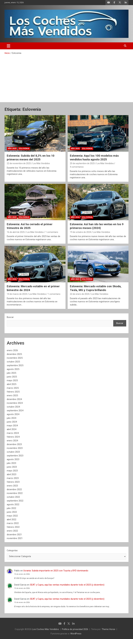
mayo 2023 (12, 470)
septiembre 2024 (15, 410)
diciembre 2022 (14, 489)
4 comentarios (77, 167)
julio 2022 (11, 508)
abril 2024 (11, 429)
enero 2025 (12, 395)
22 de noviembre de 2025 (19, 163)
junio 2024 (12, 421)
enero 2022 (12, 530)
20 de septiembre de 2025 (82, 163)
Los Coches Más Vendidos (45, 629)
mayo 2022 (12, 515)
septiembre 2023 (15, 455)
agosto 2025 (13, 369)
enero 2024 (12, 440)
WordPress (75, 633)
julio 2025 (11, 373)
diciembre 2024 (14, 399)
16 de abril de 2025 (16, 232)
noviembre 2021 (15, 538)
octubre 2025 (13, 361)
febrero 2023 (13, 482)
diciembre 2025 (14, 354)
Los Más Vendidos (41, 163)
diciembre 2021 (14, 534)
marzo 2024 (13, 433)
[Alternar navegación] (9, 45)
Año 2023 (75, 279)
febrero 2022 (13, 527)
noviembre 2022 (15, 493)
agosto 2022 (13, 504)
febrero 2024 (13, 436)
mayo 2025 (12, 380)
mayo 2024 (12, 425)
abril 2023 (11, 474)
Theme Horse (108, 629)
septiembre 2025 (15, 365)
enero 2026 (12, 350)
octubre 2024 (13, 406)
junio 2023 (12, 467)
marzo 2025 (13, 388)
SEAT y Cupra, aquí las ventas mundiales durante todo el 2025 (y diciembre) (67, 584)
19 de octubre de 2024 (80, 232)
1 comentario (51, 232)
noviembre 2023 (15, 448)
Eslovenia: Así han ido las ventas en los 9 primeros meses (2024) (97, 226)
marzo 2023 (13, 478)
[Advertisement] (66, 77)
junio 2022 (12, 512)
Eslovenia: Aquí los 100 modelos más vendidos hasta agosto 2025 (94, 157)
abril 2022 (11, 519)
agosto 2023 (13, 459)
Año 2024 (75, 217)
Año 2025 (12, 148)
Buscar (10, 317)
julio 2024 (11, 418)
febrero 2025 (13, 391)
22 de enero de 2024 (79, 294)
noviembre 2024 (15, 403)
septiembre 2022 (15, 500)
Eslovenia (24, 148)
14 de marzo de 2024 (17, 294)
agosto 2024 (13, 414)
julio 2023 (11, 463)
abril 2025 (11, 384)
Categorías (12, 550)
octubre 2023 (13, 452)
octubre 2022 (13, 497)
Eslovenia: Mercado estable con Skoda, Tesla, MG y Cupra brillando (95, 288)
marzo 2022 (13, 523)
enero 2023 (12, 485)
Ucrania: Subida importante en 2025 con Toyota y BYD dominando (55, 570)
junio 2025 (12, 376)
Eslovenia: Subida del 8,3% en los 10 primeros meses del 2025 (30, 157)
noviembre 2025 (15, 358)
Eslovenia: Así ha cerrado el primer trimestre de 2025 (29, 226)
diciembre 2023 (14, 444)
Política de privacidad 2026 (75, 629)
